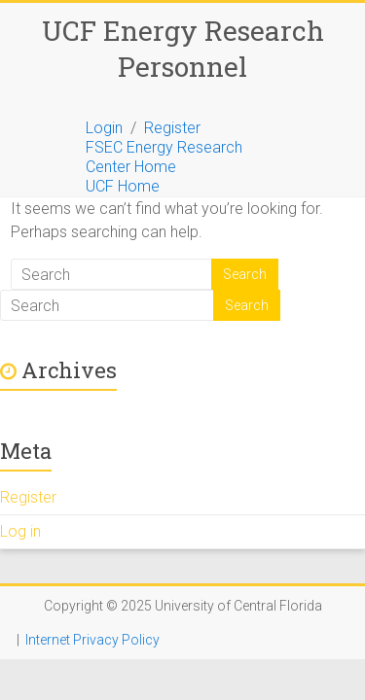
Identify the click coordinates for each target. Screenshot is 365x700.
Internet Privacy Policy (92, 640)
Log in (20, 531)
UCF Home (123, 186)
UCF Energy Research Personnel (183, 49)
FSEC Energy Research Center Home (164, 157)
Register (172, 128)
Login (104, 128)
